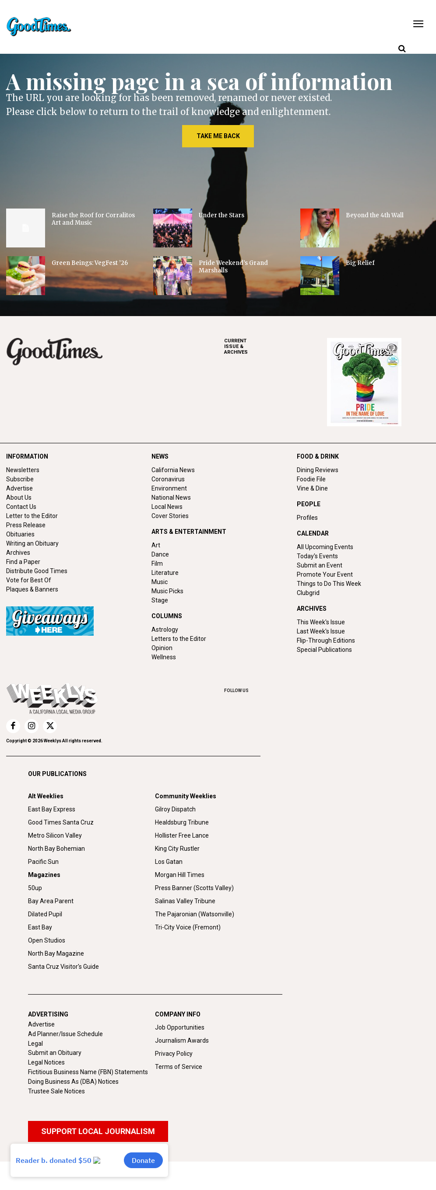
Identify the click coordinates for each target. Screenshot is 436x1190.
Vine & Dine (312, 488)
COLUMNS (166, 615)
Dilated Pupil (45, 914)
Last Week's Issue (321, 631)
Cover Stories (170, 515)
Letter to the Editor (32, 515)
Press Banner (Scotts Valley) (194, 887)
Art (155, 545)
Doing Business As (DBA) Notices (73, 1081)
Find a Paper (23, 561)
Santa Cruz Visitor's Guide (63, 966)
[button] (401, 49)
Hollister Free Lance (182, 835)
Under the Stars (221, 215)
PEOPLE (308, 504)
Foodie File (311, 479)
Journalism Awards (182, 1040)
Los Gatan (169, 861)
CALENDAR (313, 533)
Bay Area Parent (51, 901)
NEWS (160, 456)
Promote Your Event (325, 574)
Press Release (26, 525)
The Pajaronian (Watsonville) (194, 914)
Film (157, 563)
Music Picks (167, 591)
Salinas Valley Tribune (185, 901)
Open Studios (46, 940)
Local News (167, 506)
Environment (169, 488)
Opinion (161, 647)
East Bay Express (51, 809)
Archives (18, 552)
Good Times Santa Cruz (61, 822)
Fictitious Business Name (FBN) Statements (88, 1071)
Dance (160, 554)
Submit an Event (319, 565)
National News (171, 497)
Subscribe (20, 479)
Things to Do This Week (329, 583)
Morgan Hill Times (179, 874)
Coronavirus (168, 479)
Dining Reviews (317, 469)
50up (35, 887)
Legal (35, 1043)
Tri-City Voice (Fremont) (188, 927)
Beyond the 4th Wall (375, 215)
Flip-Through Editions (326, 640)
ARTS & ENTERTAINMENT (188, 531)
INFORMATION (27, 456)
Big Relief (360, 263)
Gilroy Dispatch (175, 809)
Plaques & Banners (32, 589)
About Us (19, 497)
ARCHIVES (275, 346)
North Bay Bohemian (56, 848)
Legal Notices (46, 1062)
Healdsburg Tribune (182, 822)
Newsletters (22, 469)
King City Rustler (177, 848)
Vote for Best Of (28, 580)
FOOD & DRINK (318, 456)
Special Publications (324, 649)
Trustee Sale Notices (56, 1091)
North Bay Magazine (56, 953)
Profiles (307, 517)
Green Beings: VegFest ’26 (90, 263)
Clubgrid (308, 592)
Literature (165, 572)
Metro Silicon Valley (55, 835)
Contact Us (21, 506)
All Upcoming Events (325, 546)
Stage (159, 600)
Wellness (163, 657)
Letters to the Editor (178, 638)
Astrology (164, 629)
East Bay (40, 927)
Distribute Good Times (36, 570)
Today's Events (317, 556)
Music (159, 581)
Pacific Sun (43, 861)
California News (173, 469)
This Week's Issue (321, 622)
